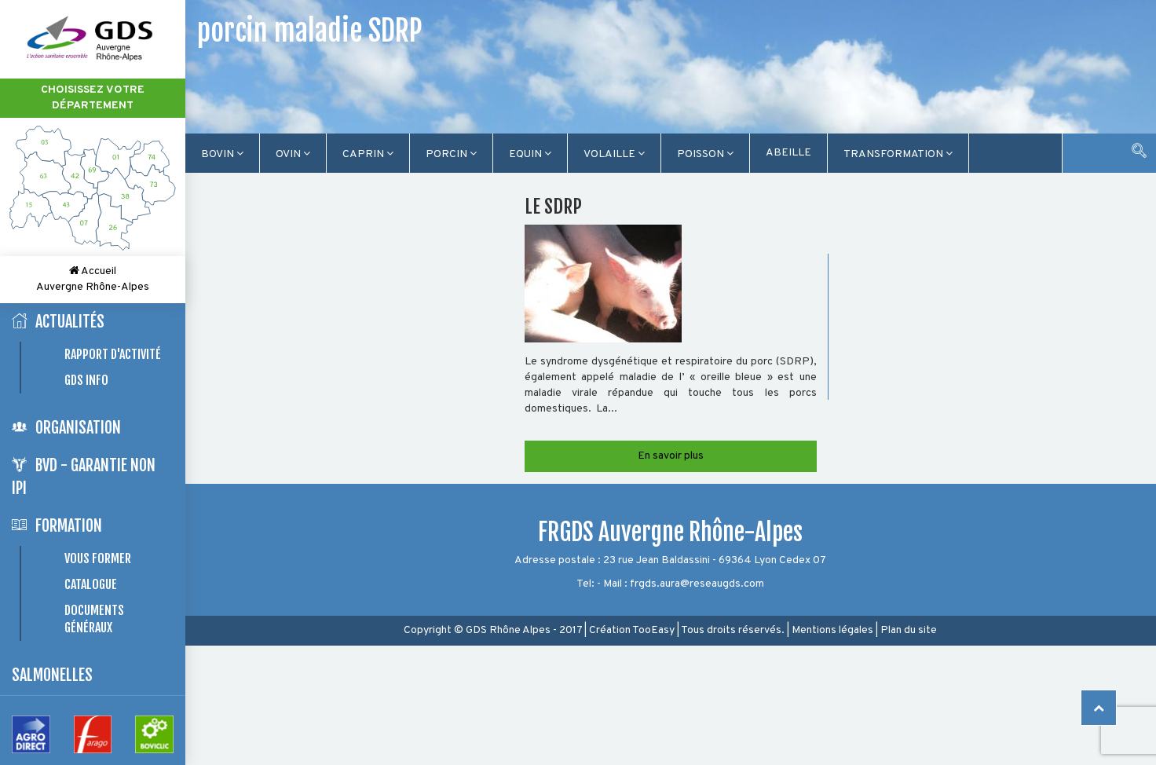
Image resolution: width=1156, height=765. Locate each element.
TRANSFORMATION (898, 154)
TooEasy (653, 630)
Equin (530, 154)
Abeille (788, 152)
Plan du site (908, 630)
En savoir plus (671, 456)
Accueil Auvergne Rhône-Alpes (92, 279)
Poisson (705, 154)
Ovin (293, 154)
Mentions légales (832, 630)
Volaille (614, 154)
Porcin (451, 154)
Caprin (367, 154)
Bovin (222, 154)
